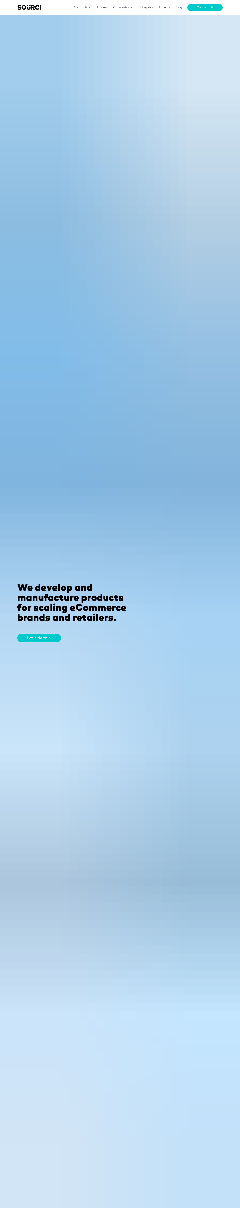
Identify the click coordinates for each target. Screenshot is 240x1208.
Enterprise (145, 7)
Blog (179, 7)
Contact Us (205, 7)
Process (102, 7)
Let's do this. (39, 638)
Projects (164, 7)
